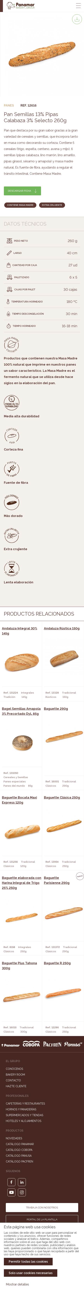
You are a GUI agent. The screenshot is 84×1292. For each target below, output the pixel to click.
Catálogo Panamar (20, 1144)
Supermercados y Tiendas (24, 1115)
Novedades (14, 1138)
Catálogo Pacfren (19, 1161)
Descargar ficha (19, 190)
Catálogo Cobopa (19, 1149)
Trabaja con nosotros (42, 1207)
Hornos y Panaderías (21, 1109)
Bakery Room (15, 1074)
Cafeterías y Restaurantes (25, 1103)
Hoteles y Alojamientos (23, 1121)
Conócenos (14, 1068)
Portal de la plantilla (42, 1219)
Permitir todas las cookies (28, 1261)
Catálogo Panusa (19, 1155)
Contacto (13, 1080)
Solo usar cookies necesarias (30, 1273)
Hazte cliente (16, 1086)
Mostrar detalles (17, 1284)
